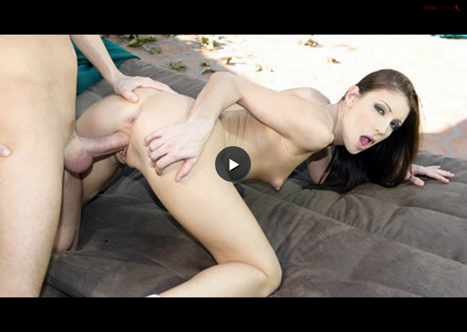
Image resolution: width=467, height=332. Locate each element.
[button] (233, 33)
